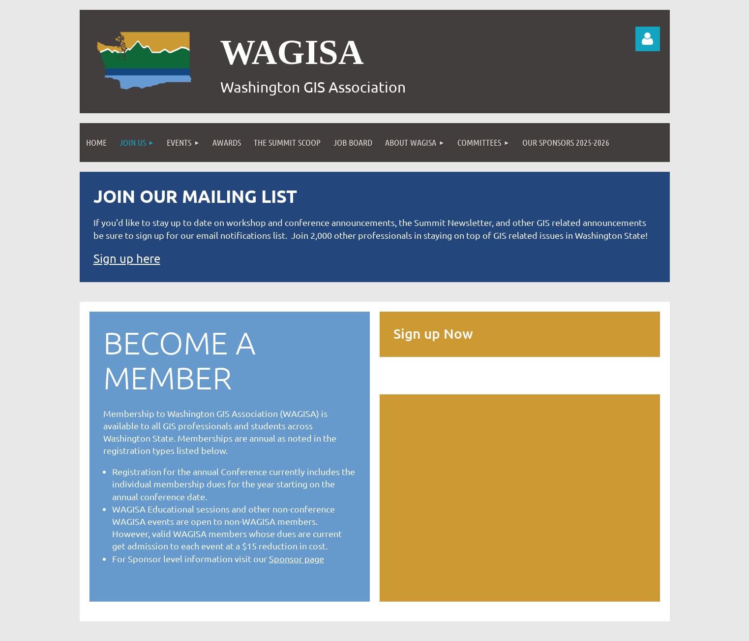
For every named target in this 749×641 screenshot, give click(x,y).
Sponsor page (296, 558)
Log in (647, 39)
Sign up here (126, 258)
